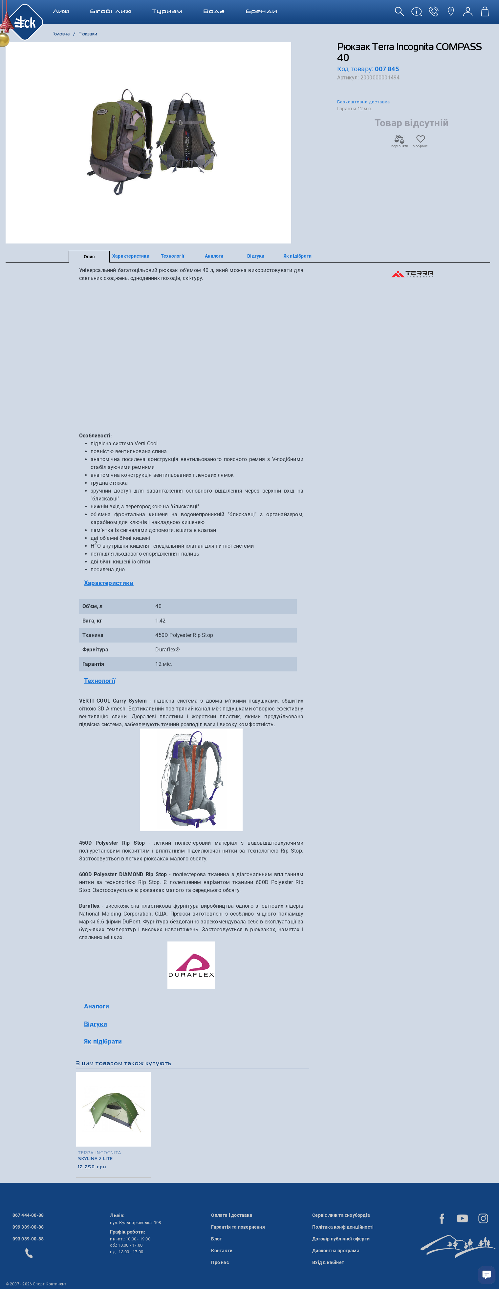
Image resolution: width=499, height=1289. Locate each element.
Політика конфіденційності (343, 1227)
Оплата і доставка (231, 1215)
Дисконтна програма (335, 1250)
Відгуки (255, 256)
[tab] (191, 583)
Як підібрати (298, 256)
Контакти (221, 1250)
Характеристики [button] (109, 583)
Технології (172, 256)
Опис (89, 256)
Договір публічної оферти (341, 1238)
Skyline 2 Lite (95, 1159)
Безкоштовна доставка (363, 101)
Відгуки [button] (95, 1024)
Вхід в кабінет (328, 1262)
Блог (216, 1238)
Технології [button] (99, 681)
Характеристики (130, 256)
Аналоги (214, 256)
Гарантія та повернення (238, 1227)
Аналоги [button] (96, 1006)
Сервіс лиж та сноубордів (341, 1215)
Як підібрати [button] (103, 1041)
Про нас (219, 1262)
